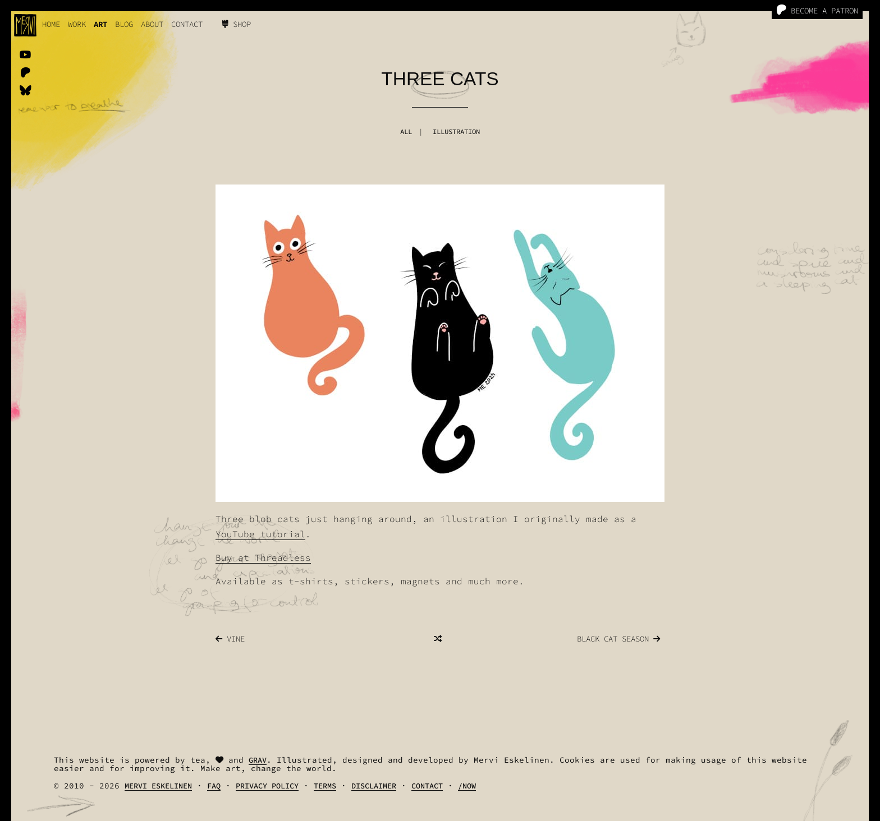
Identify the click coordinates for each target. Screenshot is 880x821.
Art (100, 24)
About (152, 24)
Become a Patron (817, 10)
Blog (124, 24)
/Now (467, 786)
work (77, 24)
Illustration (456, 131)
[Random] (438, 639)
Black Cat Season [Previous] (618, 639)
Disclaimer (373, 786)
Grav (258, 760)
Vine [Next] (230, 639)
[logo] (25, 25)
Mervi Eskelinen (158, 786)
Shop (236, 24)
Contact (187, 24)
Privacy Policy (267, 786)
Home (51, 24)
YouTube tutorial (260, 533)
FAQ (214, 786)
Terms (325, 786)
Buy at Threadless (263, 557)
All (406, 131)
